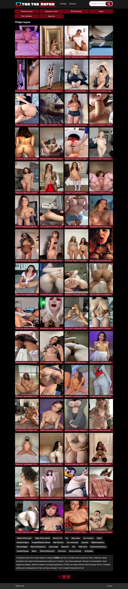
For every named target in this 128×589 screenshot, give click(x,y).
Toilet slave (82, 547)
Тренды (63, 4)
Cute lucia (62, 551)
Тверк (101, 11)
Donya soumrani (75, 551)
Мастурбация (27, 16)
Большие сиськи (51, 11)
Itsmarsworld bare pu (98, 547)
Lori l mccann (88, 538)
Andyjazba (89, 551)
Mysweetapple (22, 547)
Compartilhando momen (41, 542)
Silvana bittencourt (47, 551)
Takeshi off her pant (24, 538)
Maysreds (64, 547)
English (72, 4)
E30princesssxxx (97, 542)
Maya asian (76, 538)
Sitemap (109, 586)
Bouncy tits (57, 538)
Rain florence (58, 542)
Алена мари (53, 547)
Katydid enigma (22, 542)
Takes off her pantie (42, 538)
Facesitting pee (22, 551)
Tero (73, 547)
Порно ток (20, 586)
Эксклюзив (76, 11)
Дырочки (51, 16)
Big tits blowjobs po (38, 547)
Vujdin (99, 538)
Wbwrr (34, 551)
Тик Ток (35, 4)
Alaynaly (85, 542)
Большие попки (27, 11)
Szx (66, 538)
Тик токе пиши (72, 542)
